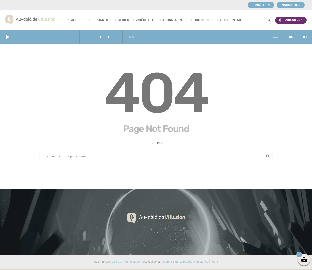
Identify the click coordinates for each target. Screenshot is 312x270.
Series (158, 143)
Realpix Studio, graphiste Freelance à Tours (190, 261)
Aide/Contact (231, 20)
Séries (123, 20)
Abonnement (173, 20)
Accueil (78, 20)
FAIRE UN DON (290, 20)
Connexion (261, 5)
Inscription (291, 5)
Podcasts (99, 20)
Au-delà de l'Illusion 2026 (123, 261)
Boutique (202, 20)
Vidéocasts (145, 20)
